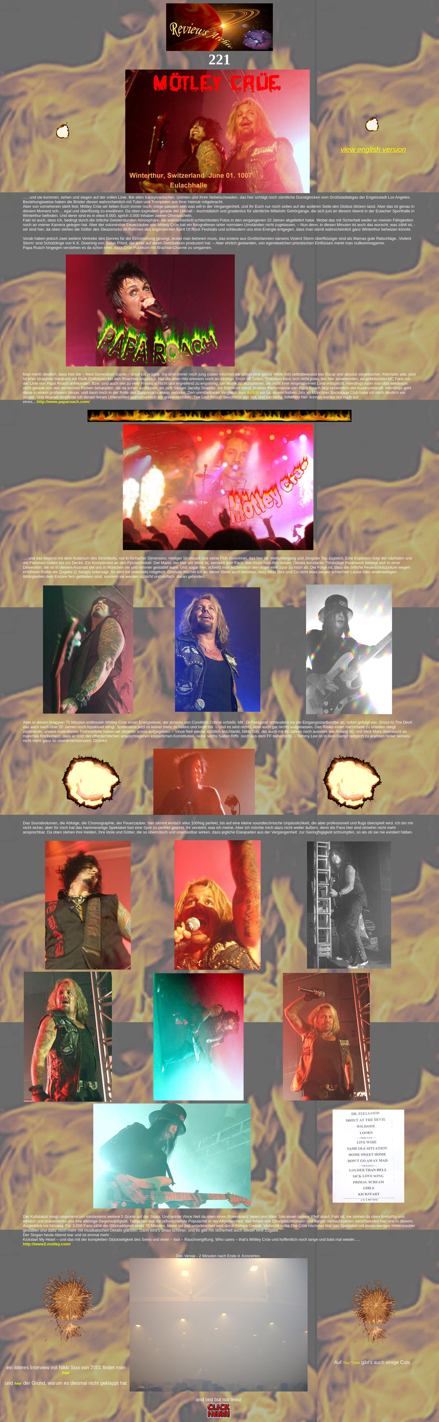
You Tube (351, 1362)
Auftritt (253, 392)
